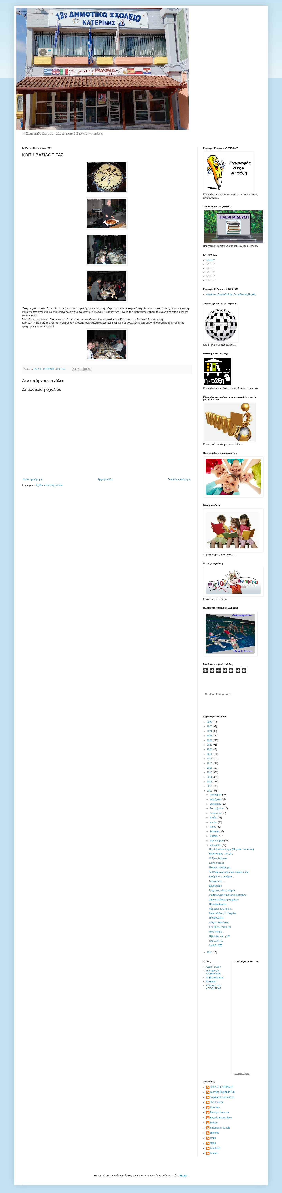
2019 (210, 754)
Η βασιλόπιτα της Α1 (219, 936)
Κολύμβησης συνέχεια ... (221, 876)
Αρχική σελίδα (105, 479)
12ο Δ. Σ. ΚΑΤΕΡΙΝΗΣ (221, 1087)
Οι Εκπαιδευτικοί (214, 977)
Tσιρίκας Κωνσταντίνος (222, 1097)
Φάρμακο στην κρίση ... (221, 908)
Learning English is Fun (222, 1092)
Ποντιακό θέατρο (217, 904)
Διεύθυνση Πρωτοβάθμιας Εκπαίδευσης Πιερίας (231, 294)
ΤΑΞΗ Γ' (210, 268)
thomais (214, 1153)
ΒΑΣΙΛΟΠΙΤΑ (216, 941)
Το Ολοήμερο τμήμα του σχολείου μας (228, 872)
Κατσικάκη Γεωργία (220, 1127)
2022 (210, 740)
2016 (210, 767)
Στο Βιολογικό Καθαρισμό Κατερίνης (227, 895)
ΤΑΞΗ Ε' (210, 276)
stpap (213, 1143)
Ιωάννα (214, 1122)
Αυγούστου (216, 813)
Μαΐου (213, 826)
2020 (210, 749)
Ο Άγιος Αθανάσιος (219, 922)
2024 (210, 731)
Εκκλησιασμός (216, 863)
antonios (214, 1132)
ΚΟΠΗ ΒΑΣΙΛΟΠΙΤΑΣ (220, 927)
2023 (210, 735)
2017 (210, 763)
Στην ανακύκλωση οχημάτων (224, 899)
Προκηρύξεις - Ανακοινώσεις (213, 972)
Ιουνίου (214, 822)
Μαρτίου (214, 836)
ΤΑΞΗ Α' (210, 260)
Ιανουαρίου (216, 845)
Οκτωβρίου (216, 804)
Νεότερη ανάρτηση (32, 479)
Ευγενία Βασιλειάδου (221, 1117)
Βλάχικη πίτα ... (217, 881)
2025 (210, 726)
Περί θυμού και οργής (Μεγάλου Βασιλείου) (231, 849)
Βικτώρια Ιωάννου (219, 1112)
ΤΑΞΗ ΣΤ (211, 280)
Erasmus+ (211, 981)
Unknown (215, 1107)
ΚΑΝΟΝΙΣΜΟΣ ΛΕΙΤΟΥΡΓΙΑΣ (214, 987)
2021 (210, 745)
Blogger (184, 1175)
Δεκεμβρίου (216, 794)
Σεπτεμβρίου (216, 808)
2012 (210, 786)
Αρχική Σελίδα (213, 966)
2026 (210, 722)
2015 (210, 772)
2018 (210, 758)
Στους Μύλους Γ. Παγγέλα (222, 913)
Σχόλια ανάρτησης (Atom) (49, 485)
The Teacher (216, 1102)
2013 (210, 781)
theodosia (215, 1148)
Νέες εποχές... (216, 931)
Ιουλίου (214, 817)
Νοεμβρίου (215, 799)
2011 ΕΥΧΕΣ (215, 945)
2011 (210, 790)
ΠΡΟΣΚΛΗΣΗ (216, 918)
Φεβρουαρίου (217, 840)
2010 (210, 952)
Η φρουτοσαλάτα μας (220, 867)
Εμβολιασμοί (215, 885)
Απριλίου (215, 831)
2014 (210, 777)
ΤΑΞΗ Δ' (210, 272)
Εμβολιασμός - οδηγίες (221, 853)
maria (213, 1138)
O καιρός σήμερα (242, 1074)
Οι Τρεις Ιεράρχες (218, 858)
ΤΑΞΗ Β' (210, 264)
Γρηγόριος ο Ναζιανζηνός (222, 890)
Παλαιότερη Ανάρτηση (179, 479)
